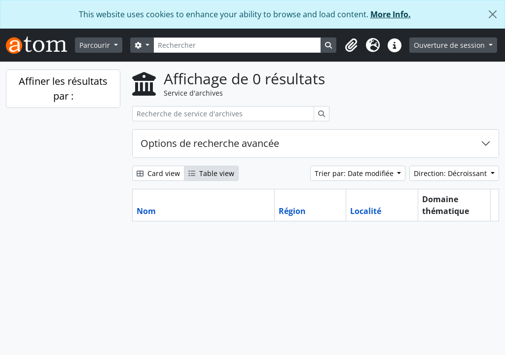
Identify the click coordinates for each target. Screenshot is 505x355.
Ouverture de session (450, 45)
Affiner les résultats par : (63, 88)
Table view (211, 173)
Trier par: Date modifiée (355, 173)
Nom (146, 211)
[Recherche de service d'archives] (223, 113)
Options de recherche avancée (210, 143)
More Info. (390, 14)
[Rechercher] (237, 45)
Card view (158, 173)
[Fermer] (493, 14)
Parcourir (95, 45)
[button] (351, 45)
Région (292, 211)
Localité (365, 211)
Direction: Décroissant (451, 173)
